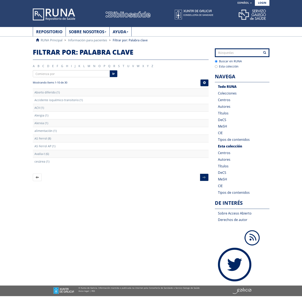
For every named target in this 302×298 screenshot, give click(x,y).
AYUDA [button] (120, 31)
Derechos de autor (232, 219)
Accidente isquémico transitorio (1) (58, 100)
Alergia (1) (41, 115)
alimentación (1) (45, 131)
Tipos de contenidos (234, 139)
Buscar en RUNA (228, 61)
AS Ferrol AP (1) (44, 146)
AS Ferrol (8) (42, 138)
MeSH (222, 126)
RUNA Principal (51, 40)
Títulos (223, 113)
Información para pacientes (87, 40)
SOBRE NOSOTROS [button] (87, 31)
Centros (224, 100)
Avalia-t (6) (41, 154)
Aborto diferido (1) (47, 92)
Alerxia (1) (41, 123)
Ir (113, 74)
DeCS (222, 120)
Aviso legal (83, 290)
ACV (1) (39, 108)
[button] (244, 3)
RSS (93, 290)
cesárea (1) (41, 161)
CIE (220, 133)
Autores (224, 106)
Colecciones (227, 93)
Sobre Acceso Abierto (235, 213)
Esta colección (226, 66)
